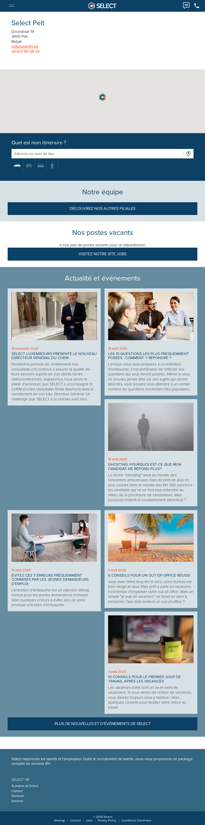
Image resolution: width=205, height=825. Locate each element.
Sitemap (59, 820)
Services (18, 801)
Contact (17, 791)
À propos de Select (25, 786)
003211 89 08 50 (26, 51)
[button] (102, 97)
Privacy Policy (107, 820)
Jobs (89, 820)
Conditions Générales (136, 820)
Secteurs (18, 796)
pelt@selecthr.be (25, 46)
